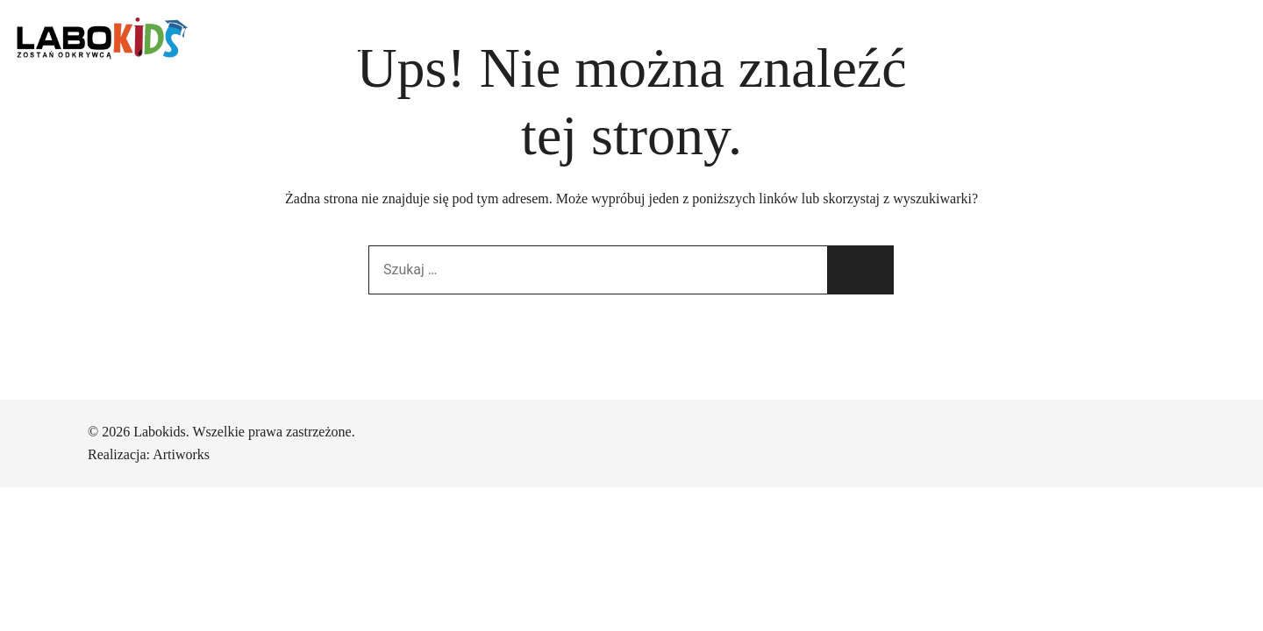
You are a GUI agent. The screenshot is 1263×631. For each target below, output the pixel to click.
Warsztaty (643, 43)
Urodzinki (555, 43)
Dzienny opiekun (350, 43)
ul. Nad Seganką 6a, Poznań (953, 43)
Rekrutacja (731, 43)
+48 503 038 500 (1111, 44)
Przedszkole (462, 43)
